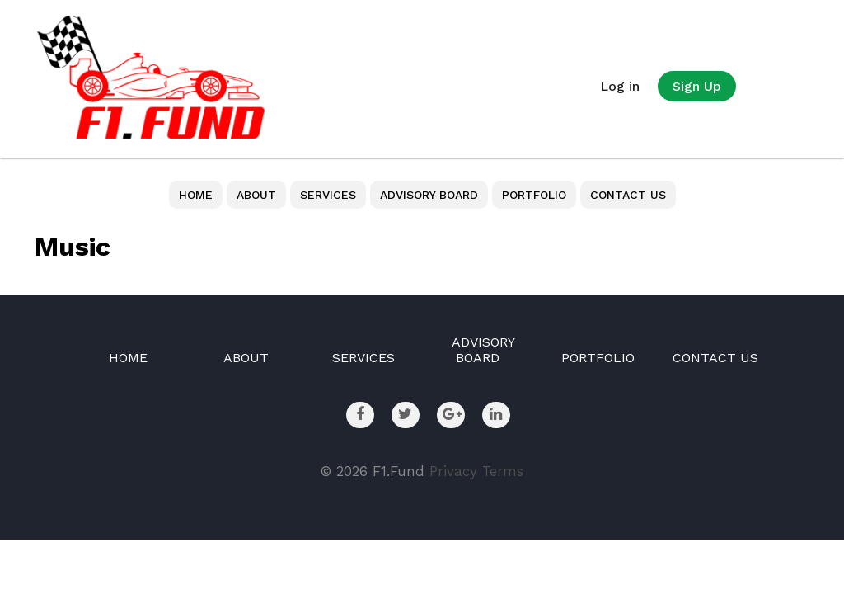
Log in (620, 86)
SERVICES (328, 194)
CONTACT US (628, 194)
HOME (196, 194)
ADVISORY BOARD (429, 194)
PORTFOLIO (534, 194)
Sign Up (697, 86)
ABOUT (256, 194)
